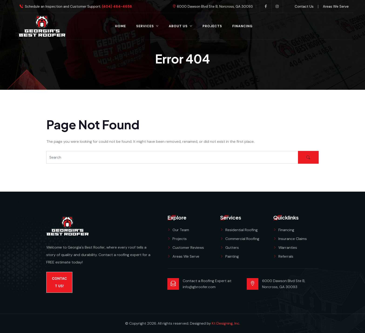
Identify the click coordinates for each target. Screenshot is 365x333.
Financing (242, 26)
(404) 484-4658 (117, 6)
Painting (232, 256)
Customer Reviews (188, 247)
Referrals (285, 256)
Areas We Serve (336, 6)
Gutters (232, 247)
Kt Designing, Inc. (226, 323)
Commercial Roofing (242, 238)
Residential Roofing (241, 229)
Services (145, 26)
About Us (178, 26)
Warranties (287, 247)
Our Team (180, 229)
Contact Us (304, 6)
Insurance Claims (292, 238)
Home (120, 26)
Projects (212, 26)
